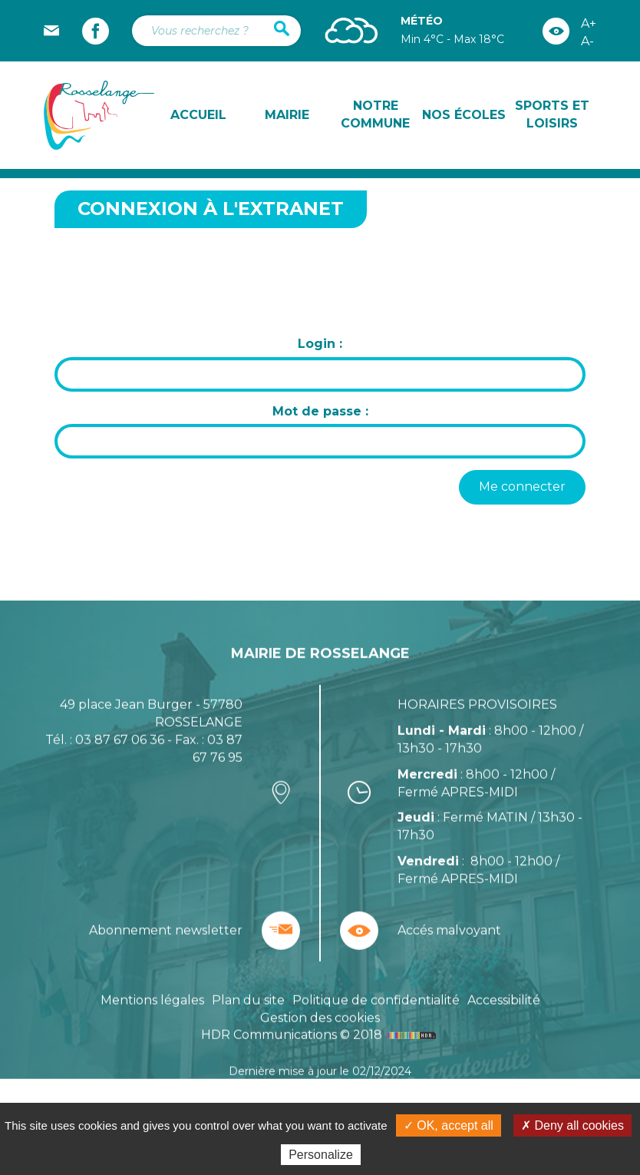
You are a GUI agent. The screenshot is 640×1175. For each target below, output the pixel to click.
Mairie (287, 115)
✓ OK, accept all (448, 1125)
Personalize (321, 1154)
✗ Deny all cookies (572, 1125)
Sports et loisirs (552, 114)
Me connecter (522, 486)
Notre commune (375, 114)
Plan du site (248, 1036)
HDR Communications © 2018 (320, 1071)
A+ (588, 23)
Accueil (198, 115)
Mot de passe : (320, 411)
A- (587, 41)
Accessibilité (503, 1036)
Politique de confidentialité (376, 1036)
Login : (320, 343)
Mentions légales (152, 1036)
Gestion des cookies (320, 1054)
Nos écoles (464, 115)
